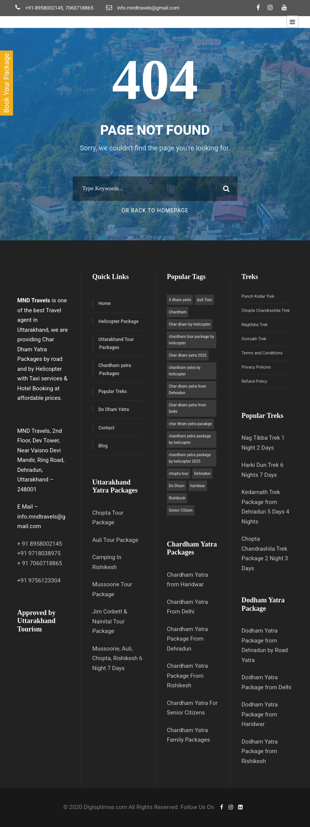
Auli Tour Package (115, 540)
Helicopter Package (118, 321)
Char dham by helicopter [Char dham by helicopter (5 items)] (189, 324)
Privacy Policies (256, 367)
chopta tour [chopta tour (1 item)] (178, 473)
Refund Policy (254, 381)
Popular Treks (112, 391)
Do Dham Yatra (113, 409)
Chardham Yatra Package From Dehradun (187, 639)
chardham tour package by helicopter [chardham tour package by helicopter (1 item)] (191, 339)
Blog (103, 446)
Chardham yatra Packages (114, 369)
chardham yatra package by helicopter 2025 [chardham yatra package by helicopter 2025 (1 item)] (190, 458)
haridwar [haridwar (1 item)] (197, 486)
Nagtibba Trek (254, 324)
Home (104, 303)
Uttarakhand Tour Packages (116, 343)
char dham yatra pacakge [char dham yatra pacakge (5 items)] (190, 424)
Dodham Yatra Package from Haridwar (259, 714)
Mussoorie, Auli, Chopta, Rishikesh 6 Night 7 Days (117, 658)
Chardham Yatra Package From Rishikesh (187, 675)
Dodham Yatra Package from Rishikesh (259, 751)
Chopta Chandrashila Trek (265, 310)
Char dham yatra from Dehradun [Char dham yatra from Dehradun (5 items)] (187, 389)
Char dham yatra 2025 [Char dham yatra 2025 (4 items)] (188, 355)
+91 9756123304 (38, 580)
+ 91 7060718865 (39, 563)
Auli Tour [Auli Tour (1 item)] (204, 300)
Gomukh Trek (253, 338)
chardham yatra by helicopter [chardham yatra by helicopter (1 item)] (185, 370)
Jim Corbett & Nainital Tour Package (109, 621)
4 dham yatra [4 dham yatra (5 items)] (180, 300)
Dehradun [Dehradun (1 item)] (202, 473)
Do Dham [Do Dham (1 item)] (176, 486)
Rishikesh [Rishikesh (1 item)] (177, 498)
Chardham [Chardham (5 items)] (177, 312)
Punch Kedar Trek (257, 296)
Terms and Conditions (261, 353)
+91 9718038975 (38, 553)
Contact (106, 428)
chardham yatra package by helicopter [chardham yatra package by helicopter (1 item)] (190, 439)
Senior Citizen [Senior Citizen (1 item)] (181, 510)
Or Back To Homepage (154, 210)
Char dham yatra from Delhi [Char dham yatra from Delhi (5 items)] (187, 408)
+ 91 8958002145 (39, 543)
